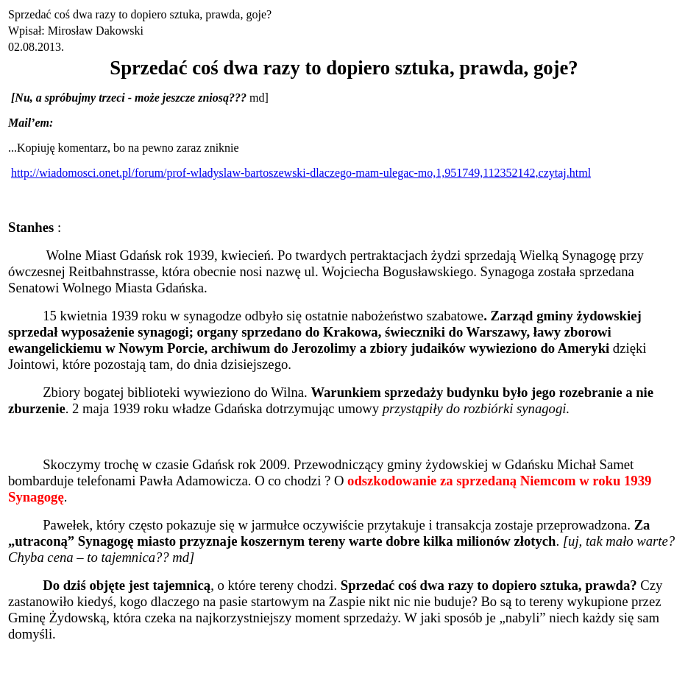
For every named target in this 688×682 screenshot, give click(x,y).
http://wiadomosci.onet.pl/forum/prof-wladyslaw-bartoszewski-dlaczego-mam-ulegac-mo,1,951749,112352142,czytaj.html (301, 172)
